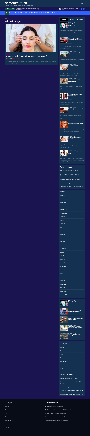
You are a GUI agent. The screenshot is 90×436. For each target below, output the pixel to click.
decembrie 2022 (63, 266)
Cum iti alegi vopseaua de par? (75, 123)
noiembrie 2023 (63, 245)
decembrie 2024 (63, 202)
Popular (64, 19)
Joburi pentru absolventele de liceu (75, 152)
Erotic (21, 12)
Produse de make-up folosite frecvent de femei (71, 8)
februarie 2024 (63, 238)
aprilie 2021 (62, 280)
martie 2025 (62, 199)
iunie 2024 (62, 223)
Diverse (17, 12)
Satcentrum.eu (16, 3)
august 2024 (63, 216)
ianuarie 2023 (63, 262)
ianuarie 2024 (63, 241)
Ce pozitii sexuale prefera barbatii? (74, 138)
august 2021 (63, 273)
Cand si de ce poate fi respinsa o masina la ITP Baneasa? (49, 9)
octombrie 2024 (63, 209)
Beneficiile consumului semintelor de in (74, 80)
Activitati (11, 12)
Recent (72, 19)
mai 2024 (62, 227)
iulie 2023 (62, 252)
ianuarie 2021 (63, 287)
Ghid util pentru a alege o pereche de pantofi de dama (72, 183)
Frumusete (27, 12)
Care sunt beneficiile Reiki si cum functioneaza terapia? (26, 56)
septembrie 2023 (63, 248)
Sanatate (47, 12)
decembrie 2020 (63, 291)
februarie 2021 (63, 284)
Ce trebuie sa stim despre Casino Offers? (26, 8)
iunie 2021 (62, 277)
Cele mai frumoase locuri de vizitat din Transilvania (71, 186)
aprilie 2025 (62, 195)
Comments (80, 19)
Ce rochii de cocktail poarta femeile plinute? (75, 95)
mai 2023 (62, 255)
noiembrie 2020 (63, 294)
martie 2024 (62, 234)
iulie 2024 (62, 220)
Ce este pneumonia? (73, 65)
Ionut (8, 58)
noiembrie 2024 (63, 206)
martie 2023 (62, 259)
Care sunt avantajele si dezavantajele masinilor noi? (75, 39)
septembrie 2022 (63, 270)
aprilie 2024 (62, 231)
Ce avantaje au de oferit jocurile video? (74, 53)
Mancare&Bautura (35, 12)
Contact (53, 12)
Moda (42, 12)
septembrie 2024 (63, 213)
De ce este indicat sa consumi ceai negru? (75, 109)
